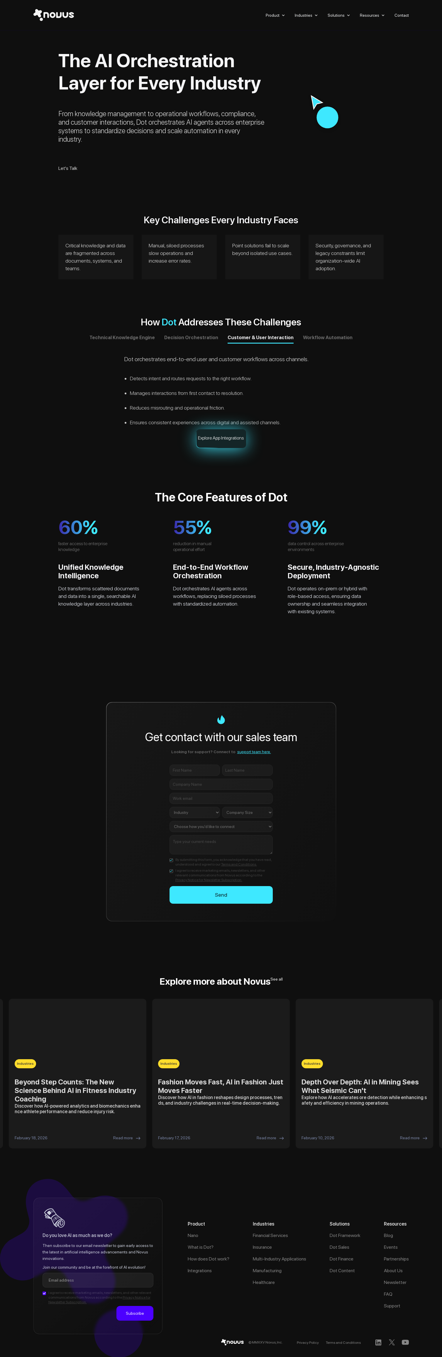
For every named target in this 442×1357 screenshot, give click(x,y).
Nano (193, 1235)
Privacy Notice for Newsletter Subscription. (208, 880)
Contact (401, 15)
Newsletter (395, 1282)
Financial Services (270, 1235)
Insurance (262, 1247)
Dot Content (342, 1270)
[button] (276, 15)
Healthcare (264, 1282)
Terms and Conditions (343, 1343)
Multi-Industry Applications (279, 1259)
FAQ (388, 1294)
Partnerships (396, 1259)
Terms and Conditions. (239, 864)
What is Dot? (201, 1247)
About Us (393, 1270)
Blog (388, 1235)
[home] (53, 15)
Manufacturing (267, 1270)
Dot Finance (341, 1259)
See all (276, 979)
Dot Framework (345, 1235)
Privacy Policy (308, 1343)
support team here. (254, 751)
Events (391, 1247)
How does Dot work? (208, 1259)
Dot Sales (339, 1247)
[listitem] (77, 1073)
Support (392, 1306)
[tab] (122, 339)
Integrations (200, 1270)
